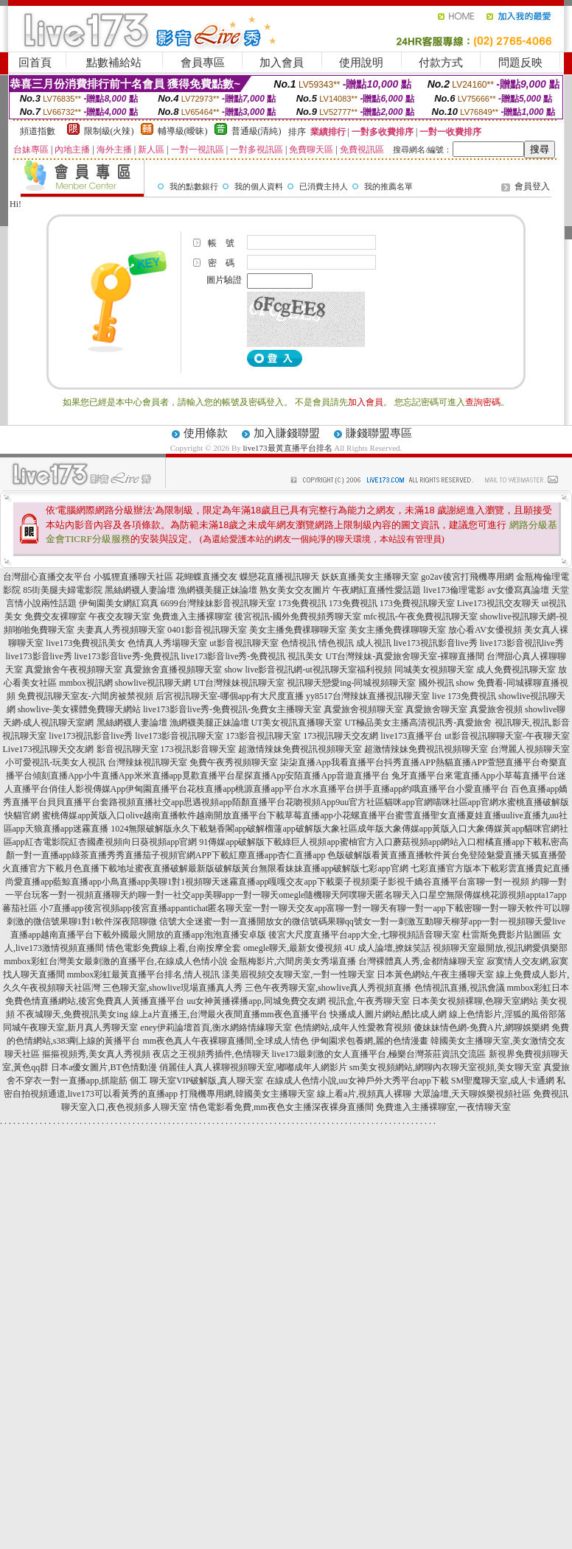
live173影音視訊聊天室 (179, 736)
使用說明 (361, 63)
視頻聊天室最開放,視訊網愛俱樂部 (500, 948)
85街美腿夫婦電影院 (62, 590)
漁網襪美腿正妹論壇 (217, 590)
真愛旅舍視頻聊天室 (363, 709)
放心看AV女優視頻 (485, 630)
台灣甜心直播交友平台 (47, 577)
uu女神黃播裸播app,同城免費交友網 (255, 1001)
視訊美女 (305, 656)
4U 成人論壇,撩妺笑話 (387, 948)
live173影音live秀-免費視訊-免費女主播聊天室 (232, 709)
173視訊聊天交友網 (340, 736)
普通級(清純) (256, 131)
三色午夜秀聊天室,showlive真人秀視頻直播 (328, 988)
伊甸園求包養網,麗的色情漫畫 (369, 1041)
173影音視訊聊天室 (263, 736)
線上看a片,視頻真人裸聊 (364, 1094)
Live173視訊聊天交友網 (48, 749)
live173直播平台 (411, 736)
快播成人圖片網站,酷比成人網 (388, 1014)
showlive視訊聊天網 (153, 683)
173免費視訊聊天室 (417, 603)
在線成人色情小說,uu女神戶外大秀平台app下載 (357, 1080)
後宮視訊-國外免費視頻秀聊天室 (297, 616)
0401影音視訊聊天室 (207, 630)
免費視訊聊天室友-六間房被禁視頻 (85, 696)
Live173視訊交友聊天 (498, 603)
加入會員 (281, 63)
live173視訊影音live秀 (436, 643)
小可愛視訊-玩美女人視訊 (55, 762)
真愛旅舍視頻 (496, 709)
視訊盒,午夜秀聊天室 (369, 1001)
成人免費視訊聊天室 (516, 669)
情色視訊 (336, 643)
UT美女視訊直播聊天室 (297, 722)
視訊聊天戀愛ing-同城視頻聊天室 (351, 683)
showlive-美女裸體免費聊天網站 (79, 709)
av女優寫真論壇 (517, 590)
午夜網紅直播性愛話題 (376, 590)
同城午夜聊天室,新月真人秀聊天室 (70, 1027)
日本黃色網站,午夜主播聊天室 (435, 974)
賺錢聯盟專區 (379, 433)
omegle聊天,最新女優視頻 (292, 948)
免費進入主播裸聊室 (192, 616)
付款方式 (441, 63)
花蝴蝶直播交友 (206, 577)
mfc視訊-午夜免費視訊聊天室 (420, 616)
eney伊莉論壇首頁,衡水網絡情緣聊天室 (216, 1027)
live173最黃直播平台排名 (287, 447)
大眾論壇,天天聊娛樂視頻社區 (472, 1094)
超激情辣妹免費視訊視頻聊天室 (300, 749)
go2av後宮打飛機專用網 (467, 577)
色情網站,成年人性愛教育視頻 (352, 1027)
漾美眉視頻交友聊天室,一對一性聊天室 (298, 974)
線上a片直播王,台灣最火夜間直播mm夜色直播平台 (228, 1014)
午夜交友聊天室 (119, 616)
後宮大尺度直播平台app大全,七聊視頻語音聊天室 (364, 935)
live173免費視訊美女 (85, 643)
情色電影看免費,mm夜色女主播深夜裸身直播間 (281, 1107)
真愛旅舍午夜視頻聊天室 (73, 669)
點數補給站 (114, 63)
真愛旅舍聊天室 (436, 709)
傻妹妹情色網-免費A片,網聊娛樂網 (481, 1027)
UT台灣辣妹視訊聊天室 (239, 683)
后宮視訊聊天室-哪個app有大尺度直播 (230, 696)
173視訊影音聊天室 (198, 749)
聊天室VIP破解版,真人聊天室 (206, 1080)
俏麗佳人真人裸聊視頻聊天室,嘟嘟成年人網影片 (253, 1067)
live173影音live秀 (39, 656)
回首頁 (35, 63)
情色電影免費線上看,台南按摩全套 (173, 948)
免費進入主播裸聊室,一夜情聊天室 (443, 1107)
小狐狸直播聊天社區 (133, 577)
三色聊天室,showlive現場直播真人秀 (172, 988)
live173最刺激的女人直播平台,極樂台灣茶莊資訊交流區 (379, 1054)
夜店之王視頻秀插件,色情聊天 (211, 1054)
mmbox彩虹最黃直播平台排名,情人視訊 (143, 974)
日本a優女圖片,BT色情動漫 (104, 1067)
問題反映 (520, 63)
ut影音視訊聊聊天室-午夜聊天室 (506, 736)
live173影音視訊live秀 (522, 643)
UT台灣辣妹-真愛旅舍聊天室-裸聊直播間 (404, 656)
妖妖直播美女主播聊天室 (370, 577)
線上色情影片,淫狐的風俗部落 (507, 1014)
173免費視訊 (302, 603)
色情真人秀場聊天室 (167, 643)
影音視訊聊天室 (127, 749)
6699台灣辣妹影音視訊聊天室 (218, 603)
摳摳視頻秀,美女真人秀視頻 (96, 1054)
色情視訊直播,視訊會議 (459, 988)
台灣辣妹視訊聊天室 (147, 762)
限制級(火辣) (109, 131)
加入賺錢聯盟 (287, 433)
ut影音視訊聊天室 (243, 643)
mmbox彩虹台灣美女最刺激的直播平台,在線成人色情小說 (116, 961)
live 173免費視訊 (464, 696)
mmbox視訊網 (86, 683)
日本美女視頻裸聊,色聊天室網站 (475, 1001)
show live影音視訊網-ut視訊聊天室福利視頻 (308, 669)
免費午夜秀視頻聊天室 (233, 762)
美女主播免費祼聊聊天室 (297, 630)
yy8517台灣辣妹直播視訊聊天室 (368, 696)
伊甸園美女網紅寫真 (118, 603)
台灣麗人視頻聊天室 (530, 749)
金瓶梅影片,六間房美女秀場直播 (293, 961)
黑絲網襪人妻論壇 (140, 590)
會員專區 (203, 63)
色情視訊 (298, 643)
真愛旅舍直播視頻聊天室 (173, 669)
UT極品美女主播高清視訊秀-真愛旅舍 (418, 722)
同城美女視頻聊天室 (434, 669)
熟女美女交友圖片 (294, 590)
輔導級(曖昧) (183, 131)
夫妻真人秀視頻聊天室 (121, 630)
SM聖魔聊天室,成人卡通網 (502, 1080)
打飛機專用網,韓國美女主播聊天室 (247, 1094)
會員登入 (532, 186)
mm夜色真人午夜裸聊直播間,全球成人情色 (226, 1041)
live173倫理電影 (454, 590)
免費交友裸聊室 (55, 616)
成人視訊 (373, 643)
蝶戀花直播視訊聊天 (279, 577)
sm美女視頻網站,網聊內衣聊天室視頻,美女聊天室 (445, 1067)
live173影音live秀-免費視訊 (126, 656)
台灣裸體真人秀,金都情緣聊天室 (421, 961)
